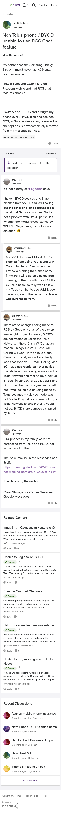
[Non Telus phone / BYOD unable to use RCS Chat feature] (16, 183)
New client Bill (21, 753)
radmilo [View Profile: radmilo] (32, 731)
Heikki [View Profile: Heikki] (6, 611)
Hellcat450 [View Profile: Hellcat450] (33, 758)
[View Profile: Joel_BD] (6, 742)
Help (45, 795)
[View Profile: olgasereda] (6, 768)
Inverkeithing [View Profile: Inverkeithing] (10, 683)
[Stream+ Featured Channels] (30, 604)
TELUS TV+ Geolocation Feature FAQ (29, 527)
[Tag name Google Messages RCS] (22, 137)
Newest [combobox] (51, 153)
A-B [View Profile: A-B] (5, 543)
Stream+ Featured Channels (22, 591)
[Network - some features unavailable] (30, 638)
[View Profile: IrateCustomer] (6, 715)
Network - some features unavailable (28, 625)
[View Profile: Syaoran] (9, 249)
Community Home (11, 795)
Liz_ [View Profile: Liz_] (14, 23)
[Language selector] (26, 5)
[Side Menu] (4, 5)
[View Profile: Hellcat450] (6, 755)
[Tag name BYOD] (6, 137)
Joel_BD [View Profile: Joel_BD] (32, 744)
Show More (30, 780)
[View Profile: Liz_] (7, 25)
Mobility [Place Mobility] (7, 14)
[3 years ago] (26, 645)
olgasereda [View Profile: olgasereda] (34, 771)
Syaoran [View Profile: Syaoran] (18, 247)
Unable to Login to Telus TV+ (23, 557)
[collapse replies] (30, 177)
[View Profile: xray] (6, 181)
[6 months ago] (19, 718)
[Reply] (53, 143)
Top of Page (32, 795)
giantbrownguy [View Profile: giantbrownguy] (11, 645)
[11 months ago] (16, 543)
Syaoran (36, 189)
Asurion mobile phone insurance (34, 713)
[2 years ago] (18, 577)
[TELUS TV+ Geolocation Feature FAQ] (30, 535)
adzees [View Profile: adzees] (7, 577)
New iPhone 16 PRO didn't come (34, 727)
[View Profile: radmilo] (6, 729)
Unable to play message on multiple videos (28, 661)
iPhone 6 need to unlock (28, 766)
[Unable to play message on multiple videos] (30, 676)
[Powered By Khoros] (30, 805)
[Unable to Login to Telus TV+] (30, 570)
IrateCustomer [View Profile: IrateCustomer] (35, 718)
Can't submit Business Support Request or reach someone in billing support (33, 740)
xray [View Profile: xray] (14, 179)
